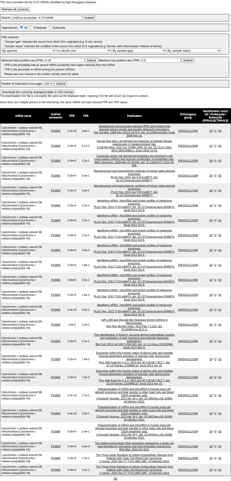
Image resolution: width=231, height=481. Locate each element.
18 (210, 131)
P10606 (55, 131)
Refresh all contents (15, 9)
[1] (115, 478)
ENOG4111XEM (188, 131)
